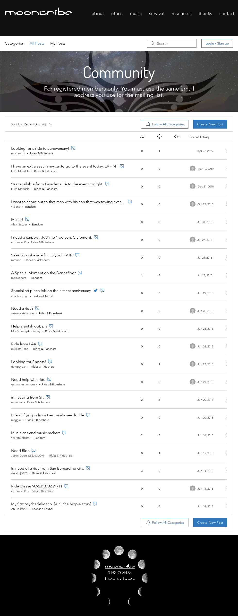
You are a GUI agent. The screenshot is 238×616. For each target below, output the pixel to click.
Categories (14, 43)
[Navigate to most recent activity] (205, 275)
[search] (171, 43)
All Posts (37, 43)
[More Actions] (224, 151)
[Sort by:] (32, 124)
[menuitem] (164, 124)
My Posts (58, 43)
